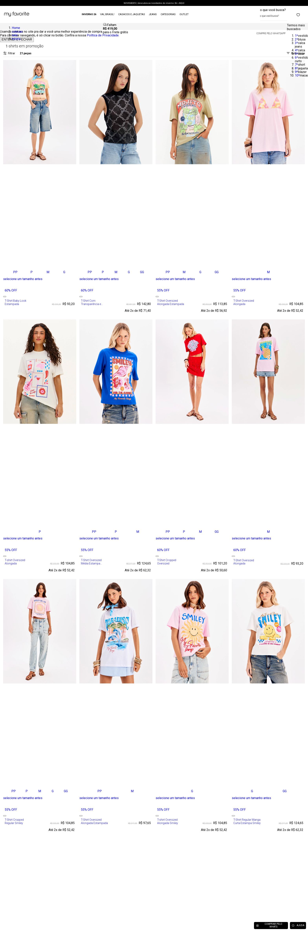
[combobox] (273, 14)
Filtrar (9, 53)
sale (15, 35)
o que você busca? (273, 10)
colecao (17, 31)
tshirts (16, 39)
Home (16, 28)
